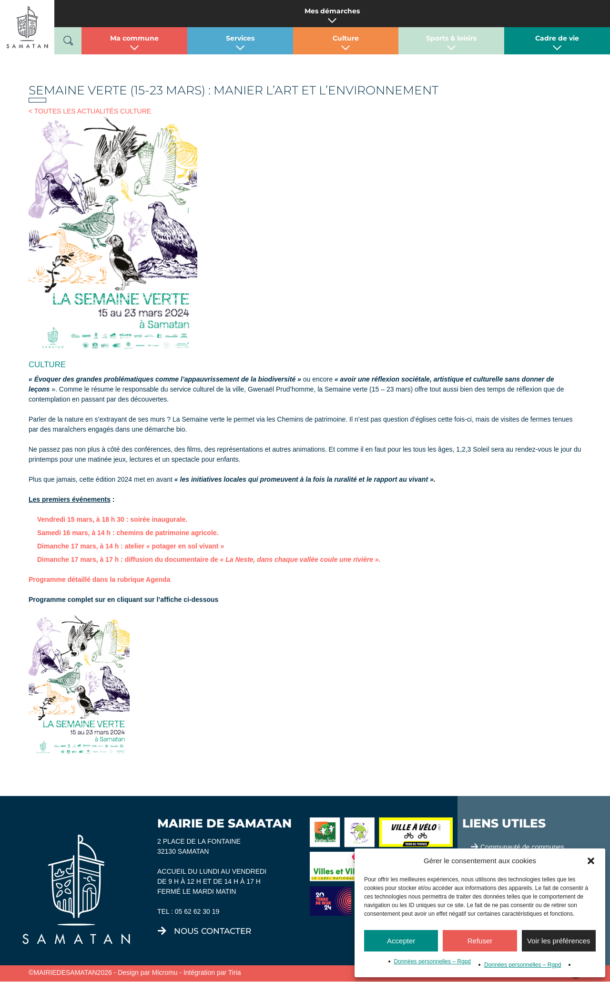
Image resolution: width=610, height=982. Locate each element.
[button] (591, 861)
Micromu (165, 972)
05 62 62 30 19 (197, 911)
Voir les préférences (558, 941)
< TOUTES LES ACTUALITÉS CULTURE (90, 111)
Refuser (480, 941)
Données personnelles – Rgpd (432, 961)
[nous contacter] (162, 931)
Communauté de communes (522, 847)
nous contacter (212, 931)
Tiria (234, 972)
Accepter (401, 941)
